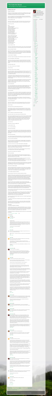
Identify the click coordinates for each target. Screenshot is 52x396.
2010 (35, 36)
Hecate (11, 216)
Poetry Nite (36, 65)
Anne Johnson (12, 248)
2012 (35, 34)
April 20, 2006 (11, 245)
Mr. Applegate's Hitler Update (36, 58)
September (36, 46)
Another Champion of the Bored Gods (36, 54)
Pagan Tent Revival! (36, 75)
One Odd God (36, 70)
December (36, 41)
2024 (35, 21)
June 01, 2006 (11, 383)
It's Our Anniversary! (36, 86)
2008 (35, 38)
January (36, 101)
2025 (35, 20)
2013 (35, 33)
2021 (35, 24)
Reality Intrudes (36, 76)
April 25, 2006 (11, 367)
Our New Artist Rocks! (36, 73)
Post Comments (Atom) (14, 389)
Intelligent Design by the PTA (36, 94)
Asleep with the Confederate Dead (36, 88)
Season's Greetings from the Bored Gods (36, 81)
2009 (35, 37)
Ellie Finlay (11, 303)
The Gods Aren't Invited (36, 64)
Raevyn (11, 369)
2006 (35, 40)
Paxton (11, 237)
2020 (35, 25)
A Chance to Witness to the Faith (36, 79)
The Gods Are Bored (15, 5)
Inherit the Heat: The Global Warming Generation (36, 68)
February (36, 99)
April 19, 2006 (11, 218)
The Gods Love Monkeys (36, 91)
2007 (35, 39)
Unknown (11, 376)
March (35, 98)
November (36, 43)
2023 (35, 22)
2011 (35, 35)
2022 (35, 23)
